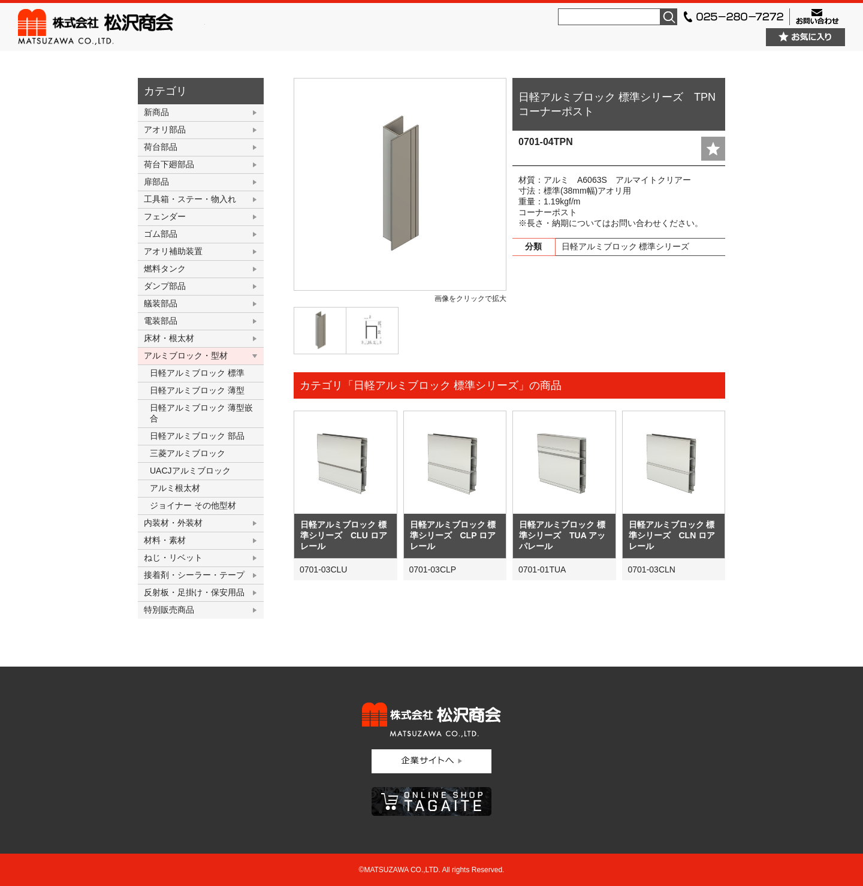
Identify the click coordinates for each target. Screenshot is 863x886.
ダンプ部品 (165, 286)
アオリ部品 (165, 129)
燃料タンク (165, 268)
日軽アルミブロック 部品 (197, 436)
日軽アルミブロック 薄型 (197, 390)
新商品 (156, 112)
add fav (713, 149)
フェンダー (165, 216)
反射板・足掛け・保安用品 (194, 592)
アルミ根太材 (175, 488)
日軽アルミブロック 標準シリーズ (626, 246)
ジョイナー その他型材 (193, 505)
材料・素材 (165, 540)
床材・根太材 (169, 338)
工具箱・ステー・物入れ (190, 199)
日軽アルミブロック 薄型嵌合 (201, 413)
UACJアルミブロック (190, 470)
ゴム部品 (160, 234)
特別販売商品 (169, 609)
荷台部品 (160, 147)
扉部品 (156, 181)
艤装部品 (160, 303)
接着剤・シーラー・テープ (194, 575)
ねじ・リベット (173, 557)
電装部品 (160, 321)
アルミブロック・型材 (186, 355)
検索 (668, 16)
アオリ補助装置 (173, 251)
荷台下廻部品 (169, 164)
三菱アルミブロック (187, 453)
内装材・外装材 (173, 523)
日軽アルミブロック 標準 (197, 373)
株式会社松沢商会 (111, 27)
